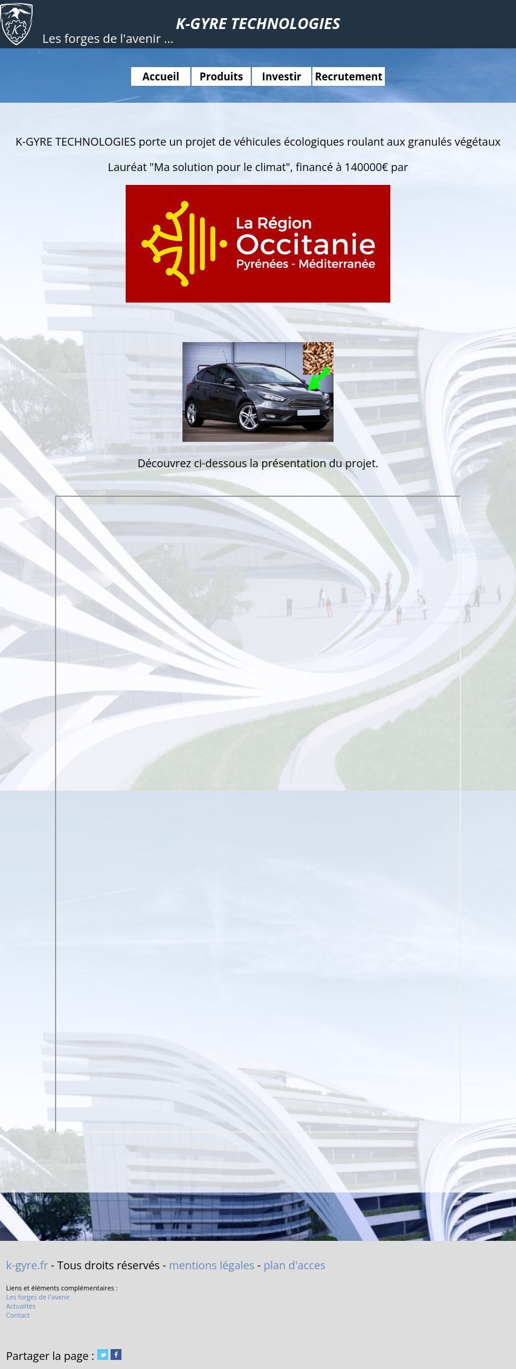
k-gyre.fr (27, 1265)
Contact (18, 1314)
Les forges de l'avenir (38, 1296)
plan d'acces (294, 1265)
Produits (221, 76)
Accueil (161, 76)
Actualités (21, 1305)
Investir (282, 76)
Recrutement (348, 76)
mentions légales (212, 1265)
